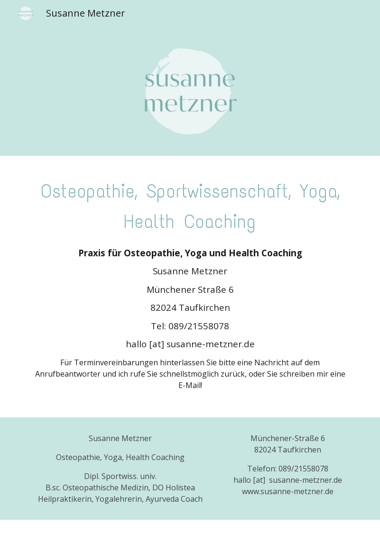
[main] (190, 204)
